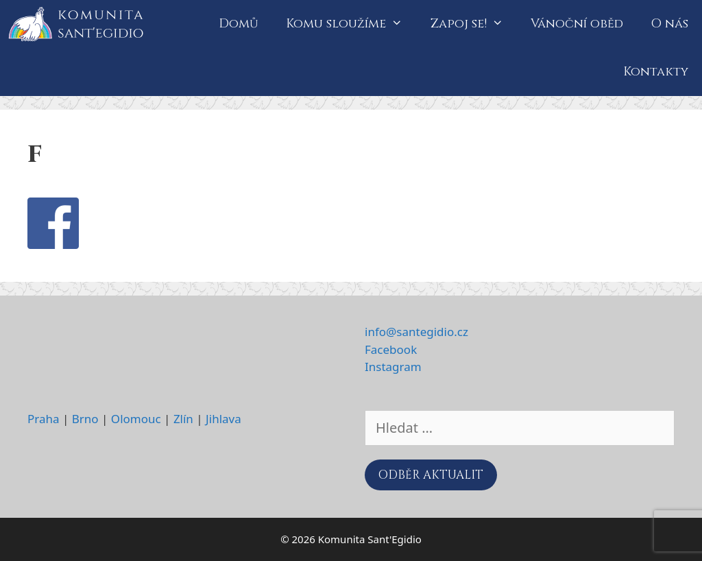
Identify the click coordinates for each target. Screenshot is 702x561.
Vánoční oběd (577, 23)
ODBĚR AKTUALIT (430, 475)
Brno (85, 419)
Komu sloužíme (351, 24)
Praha (43, 419)
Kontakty (655, 71)
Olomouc (136, 419)
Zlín (183, 419)
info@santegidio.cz (416, 331)
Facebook (391, 349)
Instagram (393, 366)
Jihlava (223, 419)
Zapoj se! (474, 24)
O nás (669, 23)
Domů (238, 23)
